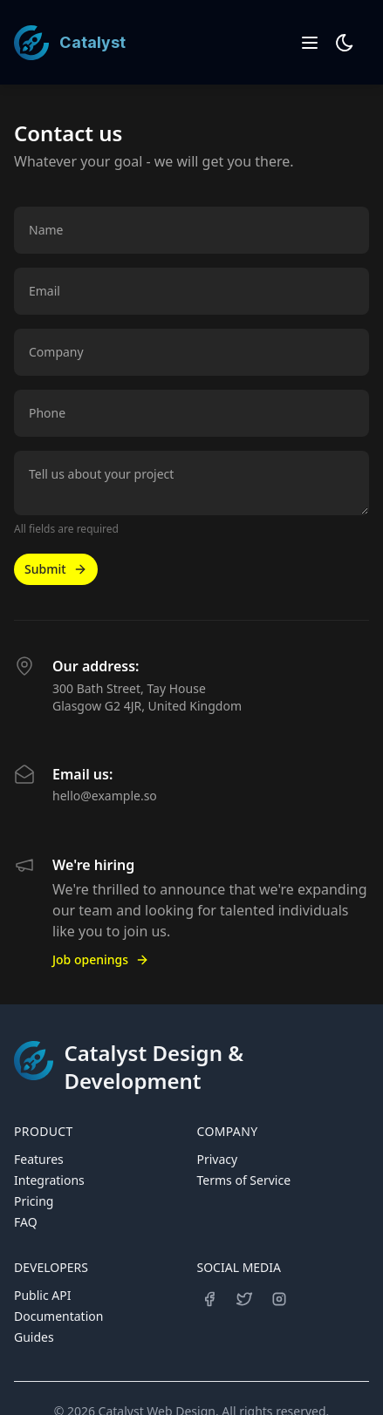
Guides (34, 1337)
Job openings (100, 959)
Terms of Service (244, 1180)
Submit (55, 569)
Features (39, 1159)
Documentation (58, 1316)
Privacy (217, 1159)
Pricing (33, 1201)
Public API (42, 1295)
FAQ (26, 1222)
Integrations (49, 1180)
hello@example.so (104, 795)
